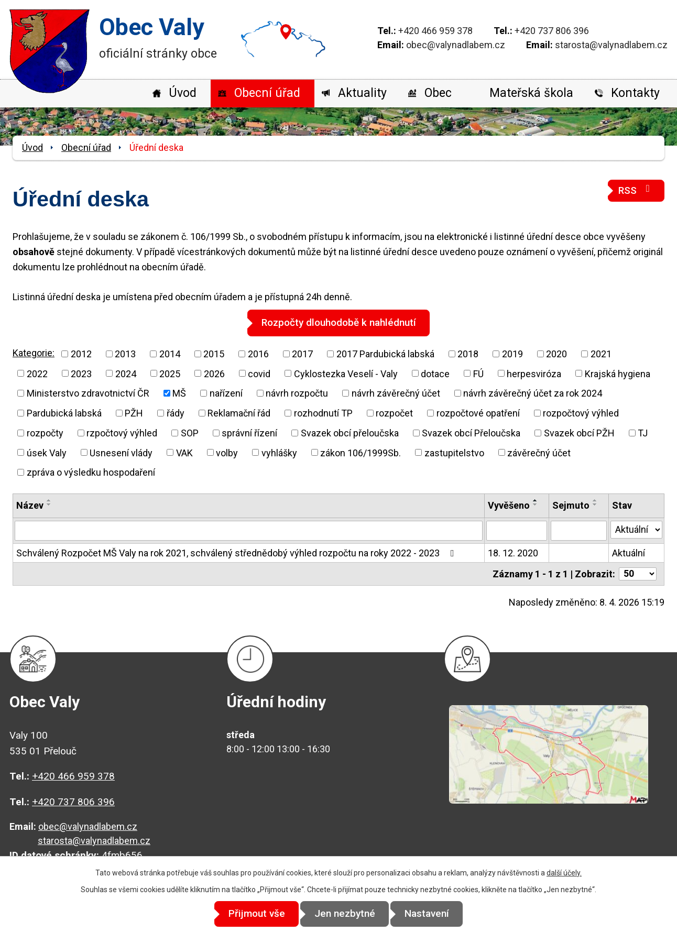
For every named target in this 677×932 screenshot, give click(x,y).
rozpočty (45, 432)
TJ (643, 432)
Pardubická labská (64, 413)
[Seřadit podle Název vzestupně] (49, 500)
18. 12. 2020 (513, 552)
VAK (184, 452)
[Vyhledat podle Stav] (636, 529)
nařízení (226, 393)
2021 (601, 353)
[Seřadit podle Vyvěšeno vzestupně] (535, 500)
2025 (169, 373)
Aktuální (628, 552)
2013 (125, 353)
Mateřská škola (531, 93)
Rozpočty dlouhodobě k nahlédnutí (338, 322)
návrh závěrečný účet (396, 393)
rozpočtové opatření (478, 413)
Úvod (182, 93)
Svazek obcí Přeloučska (471, 432)
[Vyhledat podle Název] (249, 530)
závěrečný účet (539, 452)
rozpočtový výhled (581, 413)
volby (227, 452)
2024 (125, 373)
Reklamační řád (239, 413)
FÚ (478, 373)
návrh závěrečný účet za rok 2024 (532, 393)
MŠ (179, 393)
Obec (438, 93)
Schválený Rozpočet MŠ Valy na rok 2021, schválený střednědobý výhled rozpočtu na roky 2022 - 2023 (237, 552)
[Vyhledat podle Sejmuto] (579, 530)
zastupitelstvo (454, 452)
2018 (467, 353)
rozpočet (394, 413)
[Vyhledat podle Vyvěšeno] (516, 530)
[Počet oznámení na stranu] (638, 573)
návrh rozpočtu (297, 393)
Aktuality (362, 93)
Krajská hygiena (617, 373)
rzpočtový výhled (121, 432)
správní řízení (249, 432)
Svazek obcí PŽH (579, 432)
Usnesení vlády (121, 452)
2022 (37, 373)
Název (29, 505)
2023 (81, 373)
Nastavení (433, 914)
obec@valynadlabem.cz (455, 44)
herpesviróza (534, 373)
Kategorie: (33, 352)
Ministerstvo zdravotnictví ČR (88, 393)
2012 (81, 353)
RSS (636, 189)
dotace (435, 373)
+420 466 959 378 (435, 30)
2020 (556, 353)
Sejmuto (570, 505)
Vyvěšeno (509, 505)
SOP (190, 432)
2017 (302, 353)
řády (175, 413)
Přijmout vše (250, 914)
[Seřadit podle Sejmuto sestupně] (595, 504)
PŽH (134, 413)
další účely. (564, 873)
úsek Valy (47, 452)
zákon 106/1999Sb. (360, 452)
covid (259, 373)
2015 (213, 353)
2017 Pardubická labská (385, 353)
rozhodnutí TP (323, 413)
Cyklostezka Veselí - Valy (346, 373)
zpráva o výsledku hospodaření (91, 472)
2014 (169, 353)
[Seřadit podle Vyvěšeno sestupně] (535, 504)
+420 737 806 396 (552, 30)
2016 (258, 353)
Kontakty (635, 93)
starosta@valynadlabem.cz (611, 44)
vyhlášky (279, 452)
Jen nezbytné (344, 914)
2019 (512, 353)
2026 (214, 373)
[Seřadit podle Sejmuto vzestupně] (595, 500)
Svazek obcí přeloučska (350, 432)
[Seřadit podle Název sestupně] (49, 504)
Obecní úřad (267, 93)
